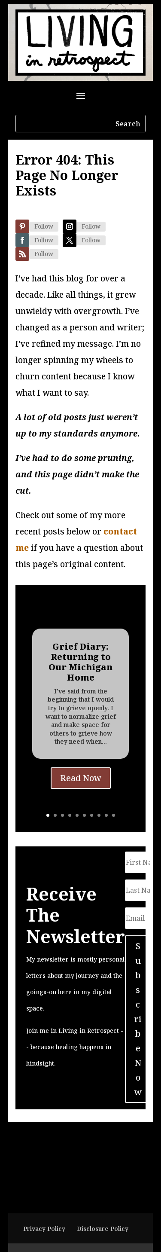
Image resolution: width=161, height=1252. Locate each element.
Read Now (80, 778)
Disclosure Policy (102, 1229)
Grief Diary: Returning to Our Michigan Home (80, 662)
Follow (43, 226)
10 (113, 815)
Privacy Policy (44, 1229)
